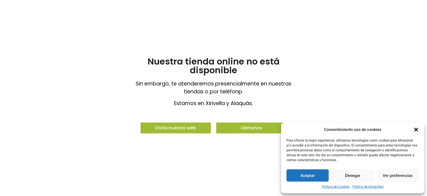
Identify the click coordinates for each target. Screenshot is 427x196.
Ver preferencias (398, 175)
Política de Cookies (336, 187)
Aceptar (307, 175)
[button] (416, 129)
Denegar (352, 175)
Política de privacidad (367, 187)
